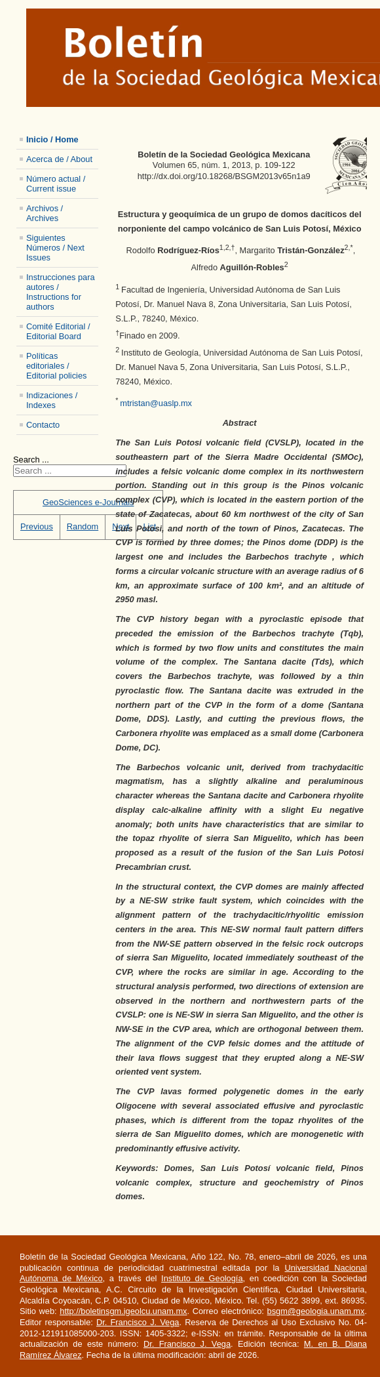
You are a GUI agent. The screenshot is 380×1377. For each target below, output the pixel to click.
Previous (36, 526)
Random (82, 526)
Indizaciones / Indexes (51, 400)
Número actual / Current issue (55, 184)
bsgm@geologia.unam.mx (316, 1311)
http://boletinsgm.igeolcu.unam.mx (123, 1311)
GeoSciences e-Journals (88, 502)
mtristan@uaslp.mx (156, 404)
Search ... (31, 459)
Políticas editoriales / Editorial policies (56, 365)
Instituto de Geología (201, 1278)
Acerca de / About (59, 159)
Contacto (43, 425)
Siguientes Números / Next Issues (55, 247)
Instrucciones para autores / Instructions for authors (60, 292)
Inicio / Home (52, 139)
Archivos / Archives (44, 213)
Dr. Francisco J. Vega (137, 1322)
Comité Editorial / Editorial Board (58, 331)
